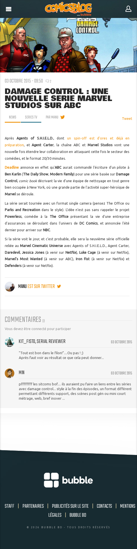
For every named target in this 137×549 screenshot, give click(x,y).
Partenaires (33, 506)
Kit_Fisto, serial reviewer (42, 341)
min (21, 373)
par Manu (52, 117)
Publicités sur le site (70, 506)
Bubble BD (78, 515)
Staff (9, 506)
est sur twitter (44, 286)
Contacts (104, 506)
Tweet (127, 118)
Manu (16, 286)
